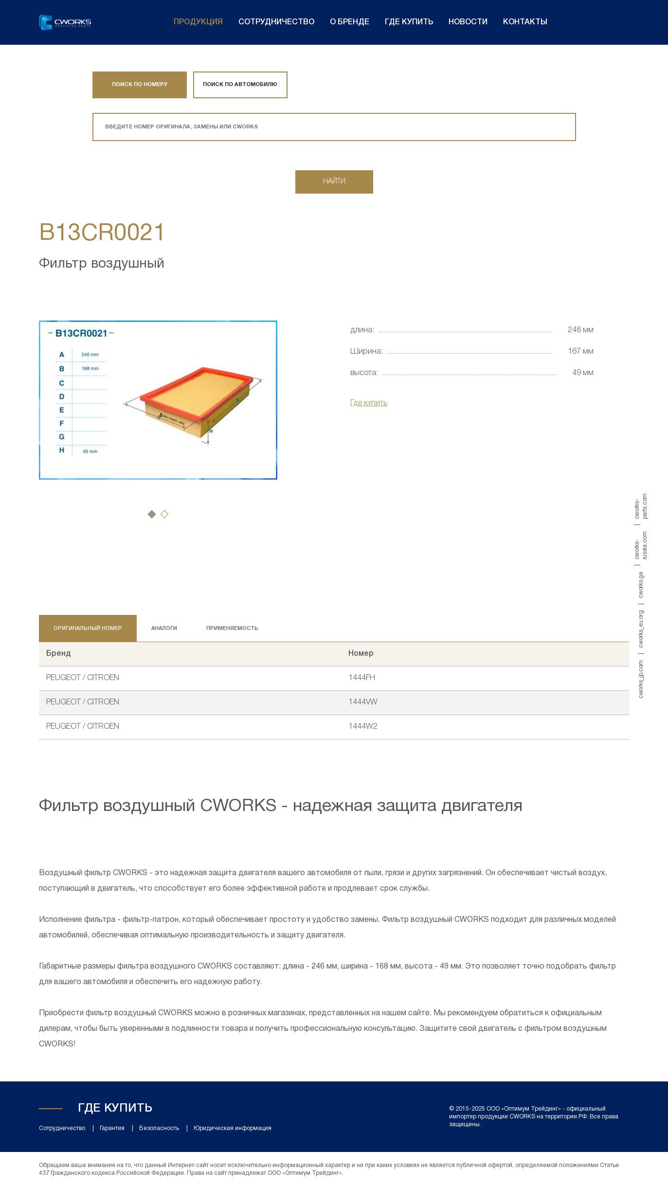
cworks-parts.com (641, 506)
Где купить (409, 22)
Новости (468, 22)
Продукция (198, 22)
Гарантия (112, 1128)
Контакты (525, 22)
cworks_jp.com (641, 679)
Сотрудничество (276, 22)
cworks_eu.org (641, 629)
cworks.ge (641, 585)
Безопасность (159, 1128)
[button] (151, 514)
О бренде (349, 22)
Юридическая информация (232, 1128)
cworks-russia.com (641, 545)
